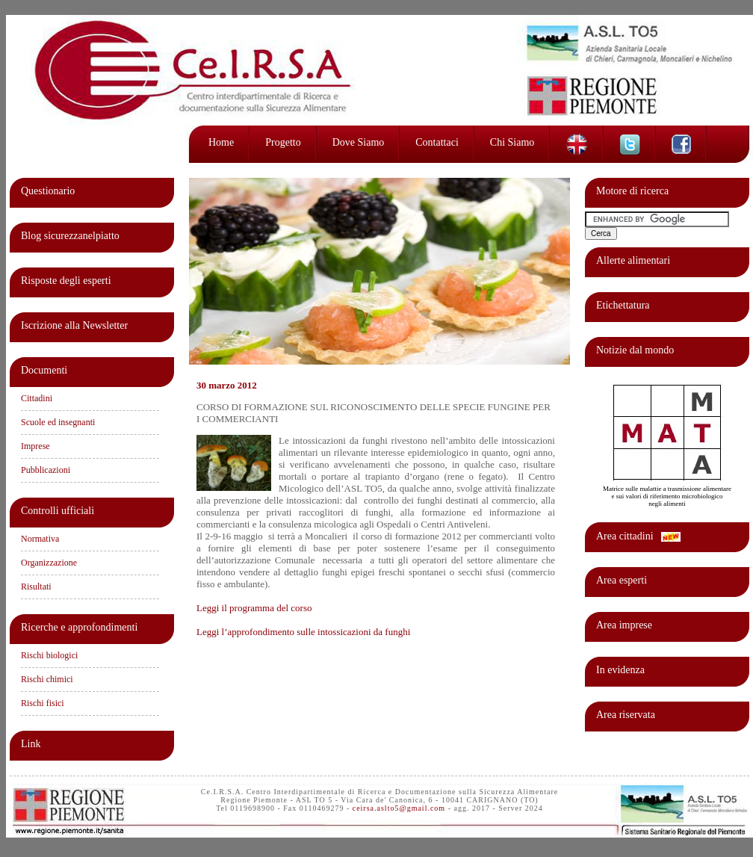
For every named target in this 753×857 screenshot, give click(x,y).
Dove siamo (358, 142)
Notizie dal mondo (635, 350)
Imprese (35, 446)
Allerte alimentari (633, 260)
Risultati (36, 586)
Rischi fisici (42, 703)
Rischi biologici (49, 655)
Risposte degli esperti (66, 280)
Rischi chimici (47, 679)
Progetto (282, 142)
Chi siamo (512, 142)
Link (30, 743)
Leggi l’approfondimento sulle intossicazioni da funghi (303, 631)
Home (221, 142)
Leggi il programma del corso (254, 607)
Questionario (48, 191)
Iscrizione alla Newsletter (74, 325)
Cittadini (36, 398)
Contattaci (437, 142)
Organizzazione (49, 562)
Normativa (40, 538)
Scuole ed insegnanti (58, 422)
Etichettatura (623, 305)
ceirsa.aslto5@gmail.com (399, 808)
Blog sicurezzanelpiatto (70, 235)
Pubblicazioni (45, 470)
